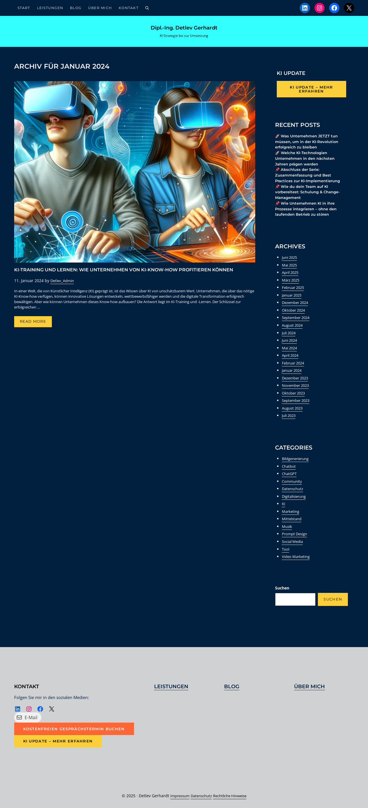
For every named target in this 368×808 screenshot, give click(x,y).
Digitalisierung (296, 498)
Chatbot (289, 468)
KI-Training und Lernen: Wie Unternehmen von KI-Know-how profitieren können (123, 272)
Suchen (282, 589)
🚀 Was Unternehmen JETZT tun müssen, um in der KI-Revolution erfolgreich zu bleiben (309, 145)
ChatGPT (290, 476)
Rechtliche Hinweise (232, 795)
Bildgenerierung (297, 461)
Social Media (294, 543)
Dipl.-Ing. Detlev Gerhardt (184, 29)
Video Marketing (297, 558)
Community (293, 483)
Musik (287, 528)
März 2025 (292, 285)
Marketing (291, 513)
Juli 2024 (290, 337)
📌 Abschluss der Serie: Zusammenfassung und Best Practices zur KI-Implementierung (310, 179)
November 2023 (297, 388)
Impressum (176, 795)
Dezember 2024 (297, 307)
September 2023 (297, 403)
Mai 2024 (290, 351)
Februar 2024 (294, 366)
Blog (231, 686)
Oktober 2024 (294, 314)
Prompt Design (296, 535)
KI (284, 506)
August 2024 (293, 329)
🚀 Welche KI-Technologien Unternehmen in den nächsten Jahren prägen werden (307, 162)
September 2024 (297, 322)
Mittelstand (293, 520)
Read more (36, 325)
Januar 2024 (293, 374)
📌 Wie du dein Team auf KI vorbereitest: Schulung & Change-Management (310, 196)
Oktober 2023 (294, 396)
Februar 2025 (294, 292)
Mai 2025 (290, 270)
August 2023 (293, 411)
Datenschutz (294, 491)
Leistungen (171, 686)
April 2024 (291, 359)
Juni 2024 (290, 344)
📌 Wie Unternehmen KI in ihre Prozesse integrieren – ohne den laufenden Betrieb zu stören (308, 214)
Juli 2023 (290, 418)
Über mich (309, 686)
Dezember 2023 (297, 381)
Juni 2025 (290, 262)
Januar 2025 (293, 300)
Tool (286, 550)
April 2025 (291, 277)
